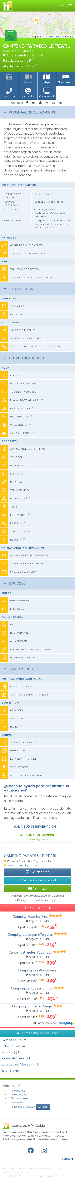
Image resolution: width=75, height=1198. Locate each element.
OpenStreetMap (53, 36)
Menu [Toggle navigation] (66, 5)
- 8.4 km (10, 1070)
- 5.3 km (12, 1052)
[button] (9, 93)
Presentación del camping (29, 112)
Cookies (43, 1106)
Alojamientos (18, 289)
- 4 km (14, 1040)
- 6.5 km (17, 1058)
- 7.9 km (21, 1064)
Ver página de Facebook (37, 880)
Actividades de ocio (24, 358)
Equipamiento (18, 669)
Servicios (15, 583)
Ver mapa (37, 888)
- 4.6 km (13, 1046)
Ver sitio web (37, 872)
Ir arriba (67, 1158)
